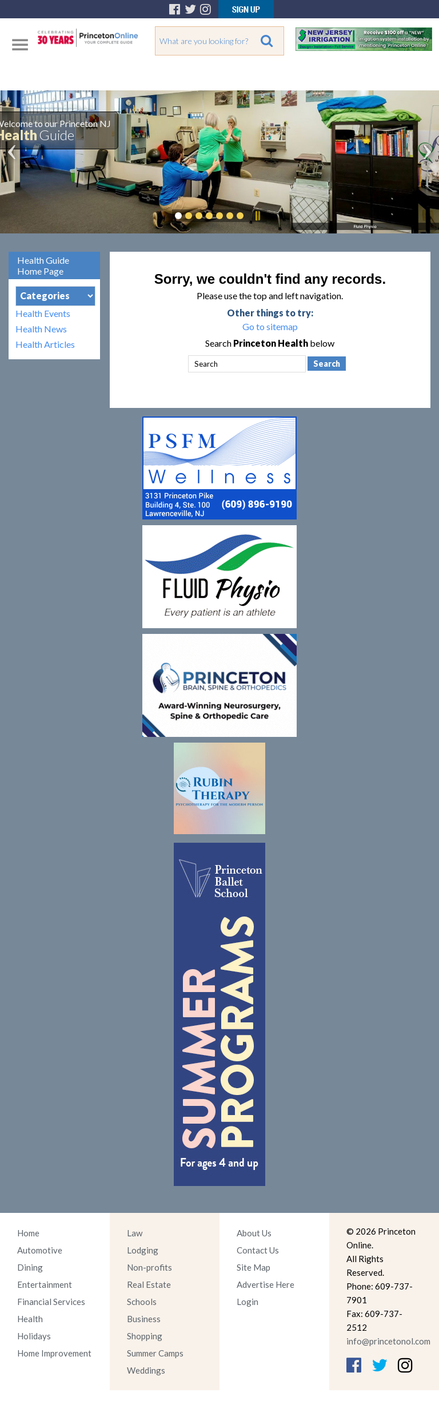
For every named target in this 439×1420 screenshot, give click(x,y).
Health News (41, 328)
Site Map (253, 1267)
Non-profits (149, 1267)
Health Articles (45, 344)
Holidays (34, 1336)
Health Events (42, 313)
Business (144, 1319)
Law (134, 1233)
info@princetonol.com (388, 1341)
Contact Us (258, 1250)
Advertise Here (265, 1284)
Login (247, 1301)
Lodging (142, 1250)
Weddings (146, 1370)
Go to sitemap (270, 326)
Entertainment (44, 1284)
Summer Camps (155, 1353)
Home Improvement (54, 1353)
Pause (257, 216)
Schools (142, 1301)
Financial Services (51, 1301)
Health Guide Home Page (43, 265)
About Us (254, 1233)
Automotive (39, 1250)
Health (30, 1319)
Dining (30, 1267)
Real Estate (149, 1284)
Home (28, 1233)
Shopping (144, 1336)
